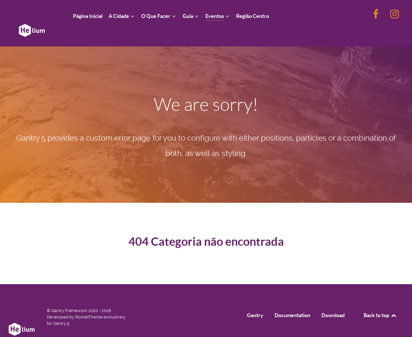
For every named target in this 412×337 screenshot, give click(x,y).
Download (333, 301)
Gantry (255, 301)
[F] (376, 16)
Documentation (292, 301)
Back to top (380, 301)
